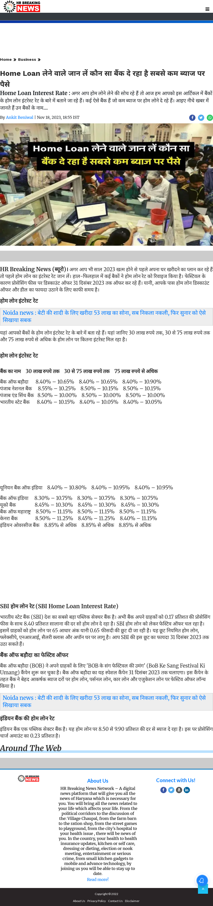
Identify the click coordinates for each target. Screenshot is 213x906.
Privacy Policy (96, 901)
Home (6, 59)
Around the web (31, 748)
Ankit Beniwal (19, 117)
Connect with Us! (175, 780)
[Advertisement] (104, 443)
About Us (97, 781)
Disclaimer (132, 901)
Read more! (98, 879)
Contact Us (115, 901)
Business (27, 59)
